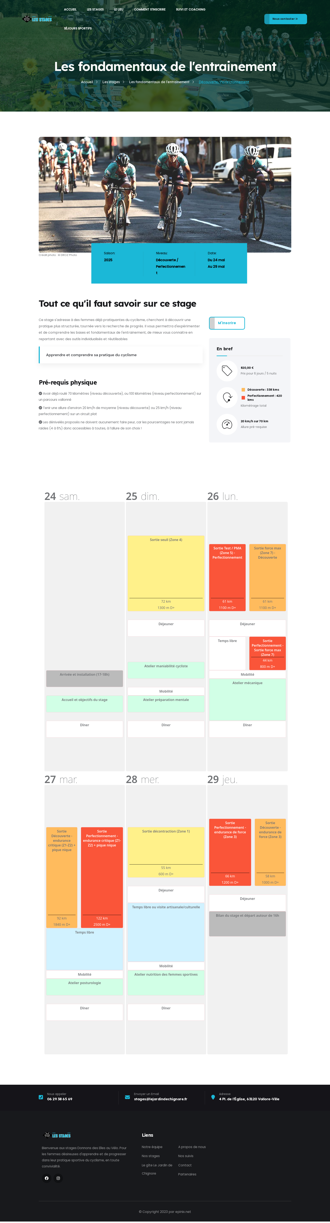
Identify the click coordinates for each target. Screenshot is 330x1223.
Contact (185, 1165)
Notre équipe (152, 1147)
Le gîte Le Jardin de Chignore (157, 1169)
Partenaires (188, 1174)
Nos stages (151, 1156)
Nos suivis (186, 1156)
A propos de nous (192, 1147)
